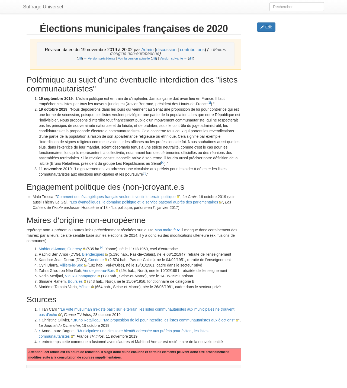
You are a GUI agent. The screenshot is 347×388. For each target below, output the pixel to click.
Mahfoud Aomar (52, 249)
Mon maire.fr (165, 230)
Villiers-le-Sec (71, 265)
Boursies (75, 281)
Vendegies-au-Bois (99, 270)
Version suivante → (173, 58)
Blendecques (93, 254)
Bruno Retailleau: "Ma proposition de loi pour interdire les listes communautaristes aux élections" (154, 320)
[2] (162, 162)
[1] (209, 102)
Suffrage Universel (43, 6)
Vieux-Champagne (81, 276)
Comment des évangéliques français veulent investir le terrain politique (116, 197)
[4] (102, 247)
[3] (144, 173)
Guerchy (75, 249)
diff (80, 58)
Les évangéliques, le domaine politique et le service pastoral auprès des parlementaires (144, 202)
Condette (96, 260)
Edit (266, 27)
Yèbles (85, 287)
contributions (192, 49)
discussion (166, 49)
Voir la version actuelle (134, 58)
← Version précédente (99, 58)
